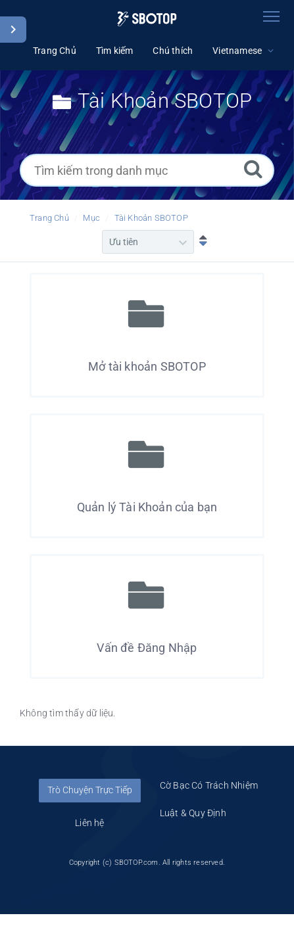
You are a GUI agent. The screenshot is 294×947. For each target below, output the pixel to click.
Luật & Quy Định (193, 813)
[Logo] (147, 18)
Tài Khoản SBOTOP (151, 218)
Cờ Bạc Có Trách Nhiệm (209, 785)
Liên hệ (89, 823)
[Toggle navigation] (271, 16)
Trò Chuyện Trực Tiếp (89, 790)
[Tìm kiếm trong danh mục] (147, 170)
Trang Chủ (49, 218)
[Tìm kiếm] (253, 168)
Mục (91, 218)
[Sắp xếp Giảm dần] (200, 242)
